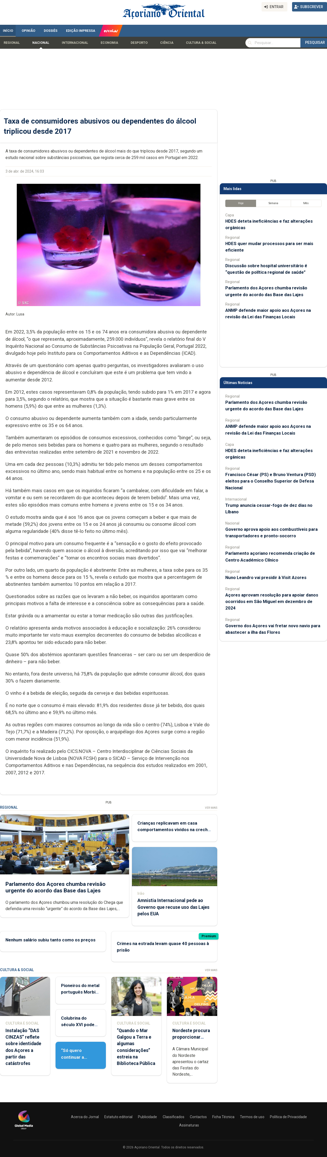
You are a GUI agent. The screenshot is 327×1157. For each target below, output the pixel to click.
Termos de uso (252, 1117)
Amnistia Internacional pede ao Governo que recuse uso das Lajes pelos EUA (173, 907)
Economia (109, 43)
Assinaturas (189, 1125)
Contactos (198, 1117)
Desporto (139, 43)
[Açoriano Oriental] (23, 1130)
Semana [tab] (273, 203)
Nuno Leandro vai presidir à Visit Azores (265, 577)
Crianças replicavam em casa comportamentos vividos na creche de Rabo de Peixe (173, 829)
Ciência (166, 43)
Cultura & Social (201, 43)
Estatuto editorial (118, 1117)
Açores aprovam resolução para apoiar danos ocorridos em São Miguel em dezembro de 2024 (271, 601)
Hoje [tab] (241, 203)
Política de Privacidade (288, 1117)
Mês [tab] (306, 203)
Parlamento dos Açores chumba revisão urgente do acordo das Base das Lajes (55, 887)
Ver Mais (211, 807)
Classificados (173, 1117)
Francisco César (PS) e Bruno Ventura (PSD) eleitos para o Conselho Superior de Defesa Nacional (270, 481)
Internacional (75, 43)
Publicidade (147, 1117)
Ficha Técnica (223, 1117)
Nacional (40, 43)
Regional (12, 43)
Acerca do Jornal (85, 1117)
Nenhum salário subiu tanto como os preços (50, 939)
